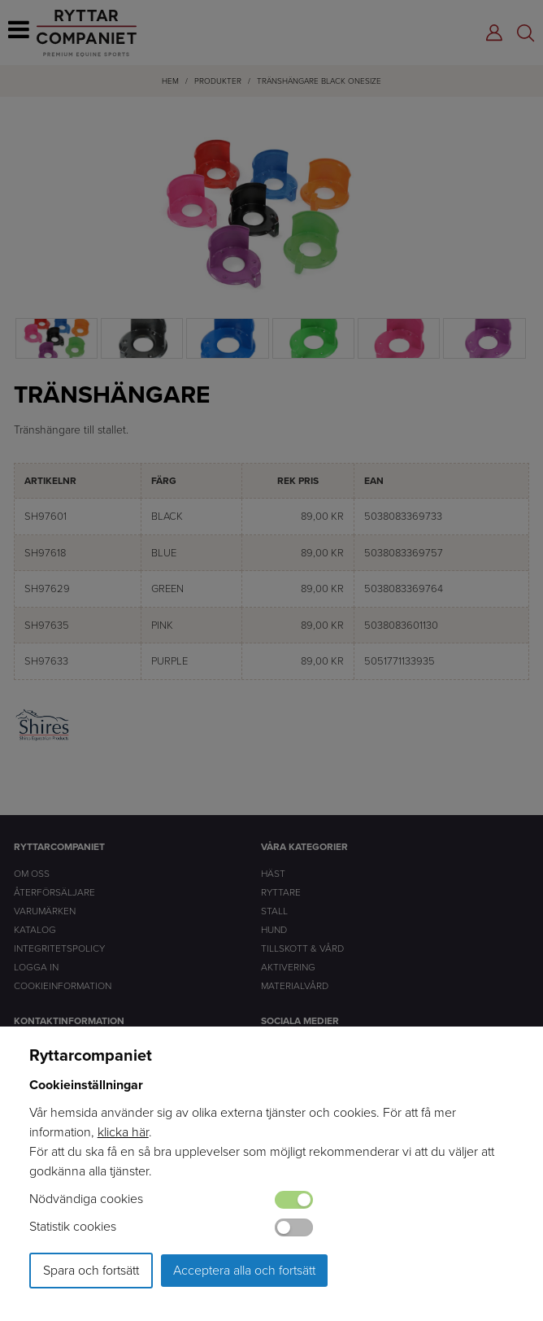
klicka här (123, 1132)
